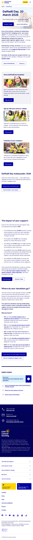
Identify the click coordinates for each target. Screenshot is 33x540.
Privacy (4, 506)
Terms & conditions (7, 503)
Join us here (8, 132)
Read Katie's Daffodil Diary (11, 186)
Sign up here (8, 100)
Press (3, 496)
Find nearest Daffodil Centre (14, 421)
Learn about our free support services (14, 354)
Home (3, 6)
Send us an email (11, 416)
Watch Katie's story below (10, 190)
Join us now (8, 164)
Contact (4, 492)
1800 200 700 (10, 410)
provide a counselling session (20, 338)
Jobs (3, 499)
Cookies (4, 510)
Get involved (7, 279)
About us (21, 63)
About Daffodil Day (22, 24)
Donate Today (8, 24)
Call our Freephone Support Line (12, 358)
